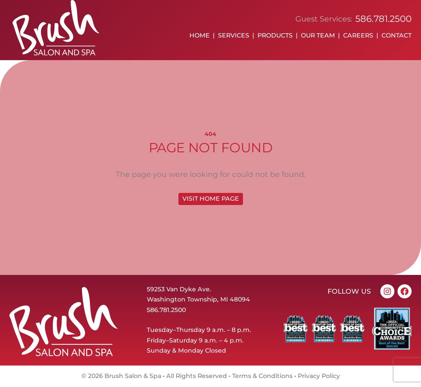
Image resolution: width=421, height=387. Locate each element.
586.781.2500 (383, 18)
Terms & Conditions (262, 376)
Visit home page (210, 198)
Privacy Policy (319, 376)
